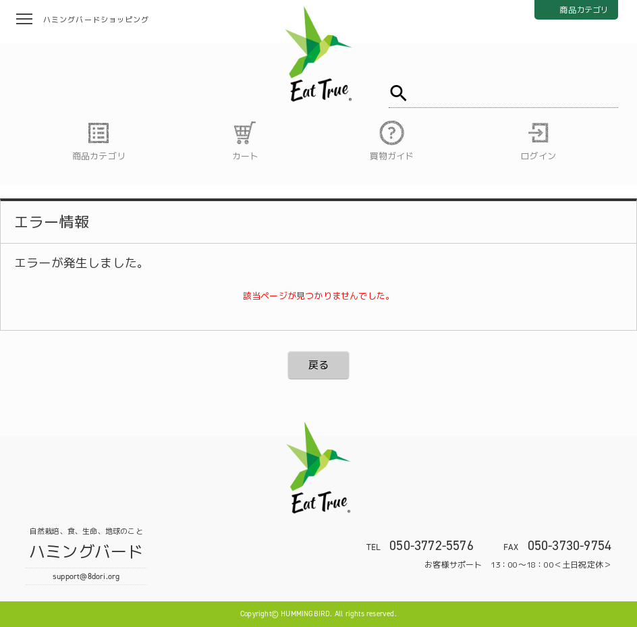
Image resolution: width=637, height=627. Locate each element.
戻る (318, 365)
